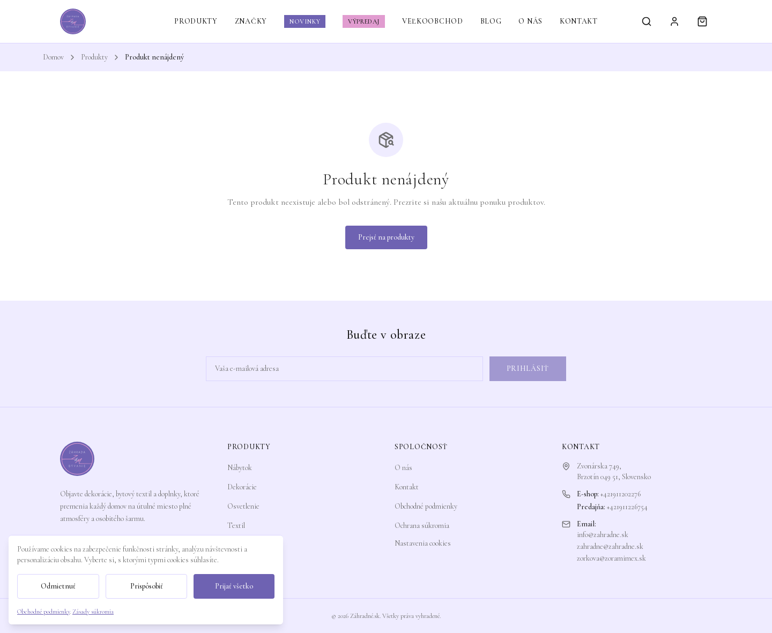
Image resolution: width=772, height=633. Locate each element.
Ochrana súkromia (422, 525)
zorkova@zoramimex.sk (611, 558)
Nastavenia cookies (423, 543)
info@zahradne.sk (602, 534)
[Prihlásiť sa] (674, 21)
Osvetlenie (243, 506)
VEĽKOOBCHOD (432, 21)
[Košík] (702, 21)
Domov (53, 57)
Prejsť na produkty (386, 237)
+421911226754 (627, 506)
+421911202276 (620, 493)
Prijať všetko (234, 586)
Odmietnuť (58, 586)
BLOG (491, 21)
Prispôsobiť (146, 586)
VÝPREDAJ (364, 21)
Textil (236, 525)
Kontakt (407, 486)
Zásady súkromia (93, 611)
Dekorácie (242, 486)
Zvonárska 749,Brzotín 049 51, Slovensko (614, 471)
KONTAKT (579, 21)
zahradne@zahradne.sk (610, 546)
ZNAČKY (251, 21)
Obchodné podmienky (426, 506)
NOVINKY (305, 21)
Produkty (94, 57)
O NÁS (530, 21)
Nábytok (239, 467)
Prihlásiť (528, 368)
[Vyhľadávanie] (646, 21)
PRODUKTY (196, 21)
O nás (403, 467)
